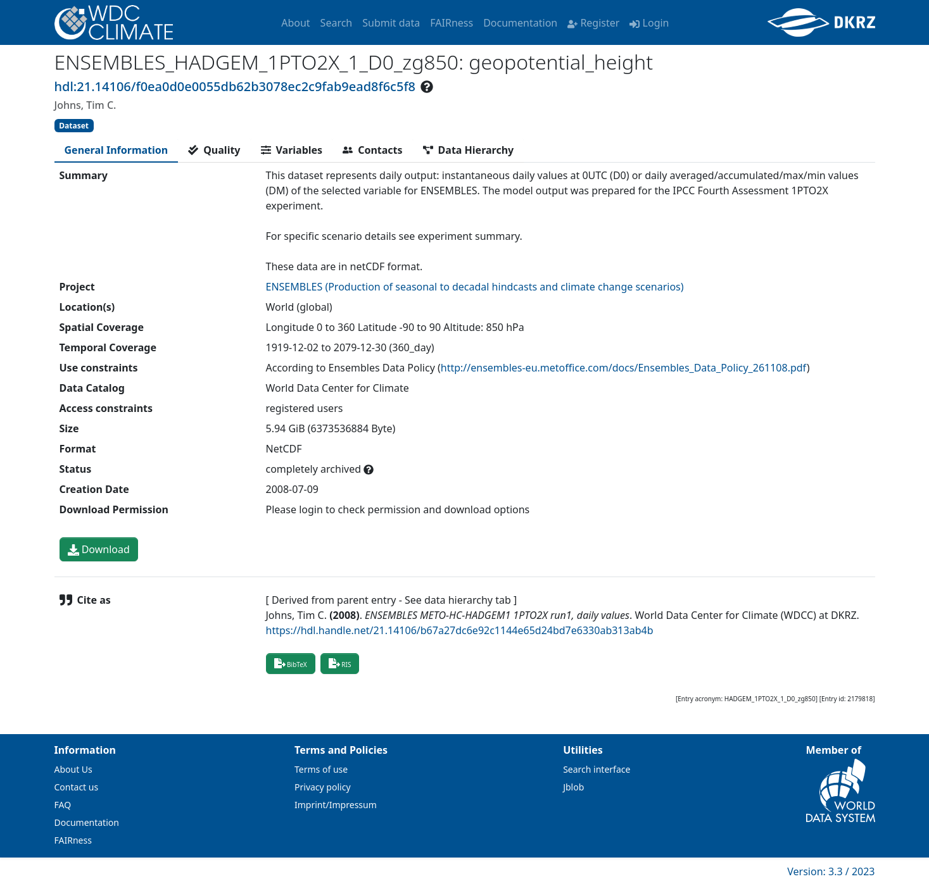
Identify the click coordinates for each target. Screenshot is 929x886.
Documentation (520, 23)
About (295, 23)
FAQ (63, 805)
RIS (340, 663)
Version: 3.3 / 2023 (831, 871)
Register (593, 23)
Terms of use (321, 769)
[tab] (116, 150)
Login (649, 23)
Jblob (573, 787)
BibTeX (290, 663)
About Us (73, 769)
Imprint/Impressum (335, 805)
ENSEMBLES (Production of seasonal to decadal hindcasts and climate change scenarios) (475, 287)
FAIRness (451, 23)
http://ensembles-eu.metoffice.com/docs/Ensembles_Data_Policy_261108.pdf (624, 368)
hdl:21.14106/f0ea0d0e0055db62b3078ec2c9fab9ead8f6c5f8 (234, 86)
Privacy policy (322, 787)
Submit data (391, 23)
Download (99, 549)
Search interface (596, 769)
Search (336, 23)
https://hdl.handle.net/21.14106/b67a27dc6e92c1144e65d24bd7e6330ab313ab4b (460, 630)
